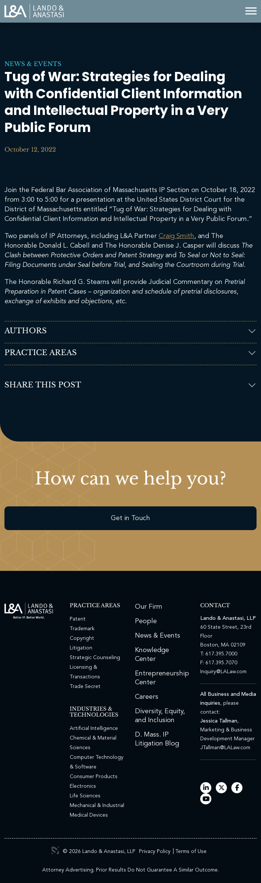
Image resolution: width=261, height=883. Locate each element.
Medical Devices (89, 815)
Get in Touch (130, 518)
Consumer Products (94, 776)
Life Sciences (85, 795)
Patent (78, 619)
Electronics (83, 786)
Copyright (82, 638)
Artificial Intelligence (94, 728)
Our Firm (148, 606)
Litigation (81, 648)
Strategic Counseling (95, 657)
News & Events (32, 63)
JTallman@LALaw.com (225, 747)
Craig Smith (176, 236)
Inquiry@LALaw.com (223, 671)
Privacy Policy (155, 851)
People (146, 621)
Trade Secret (85, 686)
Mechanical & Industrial (97, 805)
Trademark (82, 628)
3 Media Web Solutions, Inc (55, 850)
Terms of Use (191, 851)
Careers (146, 697)
